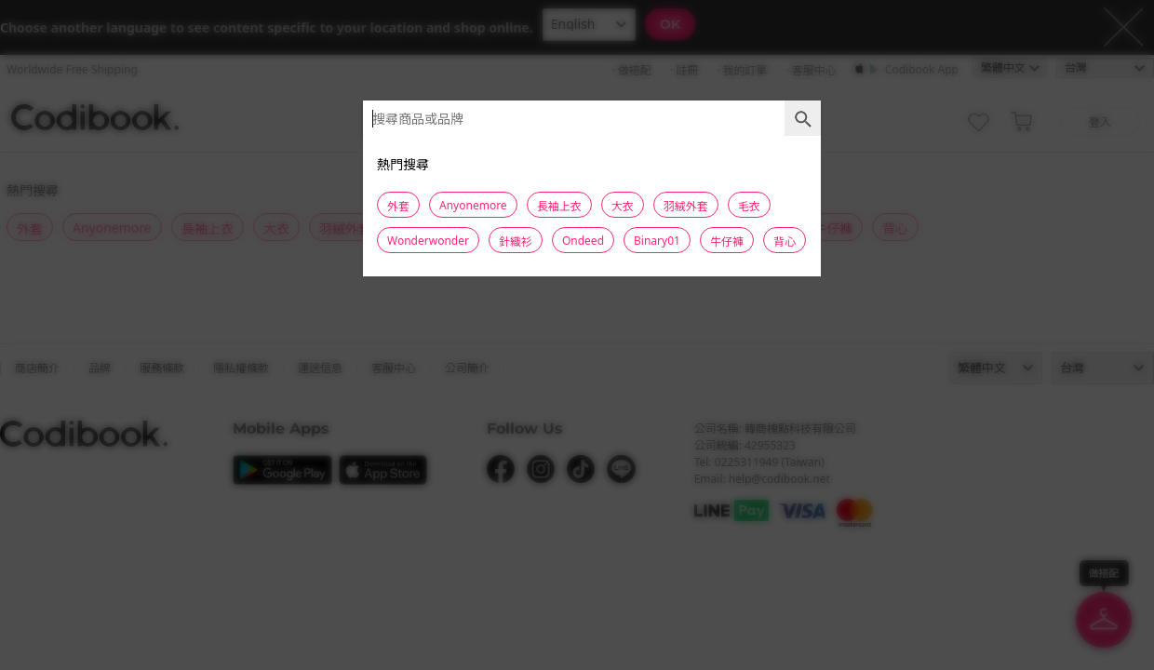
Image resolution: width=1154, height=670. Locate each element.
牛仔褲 (727, 241)
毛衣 (749, 206)
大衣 (622, 206)
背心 (784, 241)
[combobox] (592, 118)
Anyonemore (473, 205)
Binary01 (657, 240)
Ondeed (583, 240)
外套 (398, 206)
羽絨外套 (686, 206)
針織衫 (515, 241)
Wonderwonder (428, 240)
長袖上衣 (559, 206)
